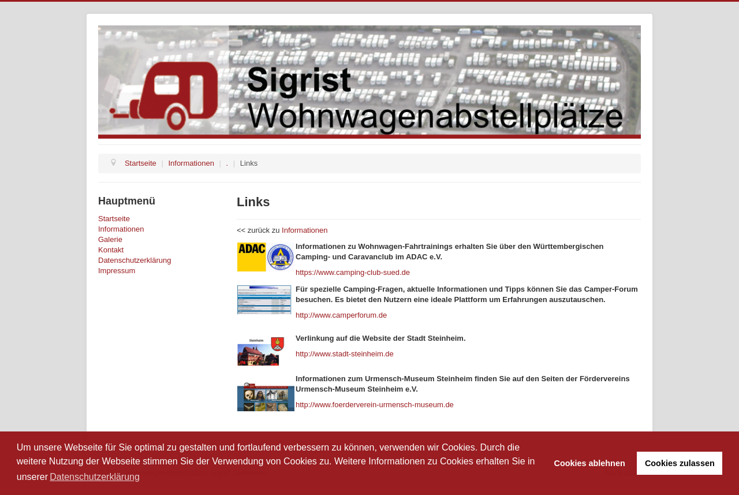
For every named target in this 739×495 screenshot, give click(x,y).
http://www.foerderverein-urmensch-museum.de (375, 404)
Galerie (110, 239)
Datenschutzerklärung (134, 260)
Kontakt (111, 249)
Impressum (116, 270)
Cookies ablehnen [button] (589, 463)
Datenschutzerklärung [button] (95, 477)
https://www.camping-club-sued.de (353, 272)
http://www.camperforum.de (341, 315)
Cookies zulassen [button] (680, 463)
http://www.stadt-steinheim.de (345, 353)
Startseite (114, 218)
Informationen (121, 229)
